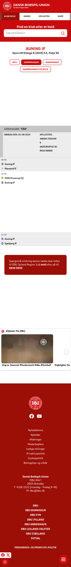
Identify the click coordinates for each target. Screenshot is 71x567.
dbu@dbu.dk (37, 491)
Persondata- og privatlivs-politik (35, 548)
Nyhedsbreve (35, 430)
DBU (35, 505)
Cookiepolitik (35, 458)
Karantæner (52, 62)
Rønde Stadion (48, 139)
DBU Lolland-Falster (35, 529)
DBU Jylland (35, 519)
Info (14, 62)
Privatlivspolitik (35, 453)
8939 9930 (15, 268)
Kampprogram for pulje (35, 69)
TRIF (24, 129)
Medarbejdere (36, 444)
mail (43, 264)
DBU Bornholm (35, 510)
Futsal (35, 538)
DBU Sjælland (35, 534)
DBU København (35, 524)
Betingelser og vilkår (35, 463)
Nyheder (35, 435)
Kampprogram (31, 62)
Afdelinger (35, 439)
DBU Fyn (35, 515)
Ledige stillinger (35, 449)
